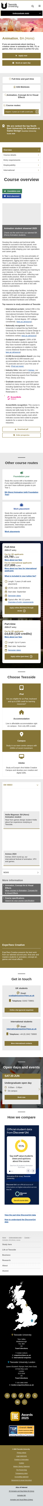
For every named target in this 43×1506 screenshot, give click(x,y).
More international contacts (21, 1043)
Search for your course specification (19, 901)
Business (6, 1255)
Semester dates (14, 596)
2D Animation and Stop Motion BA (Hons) (21, 1491)
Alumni (5, 1271)
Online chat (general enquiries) (21, 1010)
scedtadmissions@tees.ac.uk (21, 996)
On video (7, 785)
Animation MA (21, 1495)
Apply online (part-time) (20, 656)
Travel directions (21, 1348)
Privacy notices (21, 1452)
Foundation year (12, 191)
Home (4, 1237)
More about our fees (13, 560)
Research (6, 1260)
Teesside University (9, 5)
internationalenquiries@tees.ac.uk (21, 1029)
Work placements (12, 532)
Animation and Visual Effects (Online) (21, 1499)
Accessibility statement (21, 1477)
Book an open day (23, 63)
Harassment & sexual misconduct (21, 1480)
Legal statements (21, 1456)
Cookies (21, 1463)
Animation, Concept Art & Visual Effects (21, 96)
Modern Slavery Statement (21, 1466)
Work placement (11, 196)
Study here (7, 1244)
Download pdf (21, 429)
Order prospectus (21, 435)
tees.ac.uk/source (24, 322)
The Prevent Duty (21, 1470)
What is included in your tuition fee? (20, 576)
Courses (27, 1237)
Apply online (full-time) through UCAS (21, 609)
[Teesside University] (27, 1305)
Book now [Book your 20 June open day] (21, 1097)
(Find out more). (17, 366)
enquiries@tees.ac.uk (22, 1355)
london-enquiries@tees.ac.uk (22, 1385)
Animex (31, 370)
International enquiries (22, 1358)
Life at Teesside (9, 1250)
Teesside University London (21, 1362)
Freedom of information (21, 1459)
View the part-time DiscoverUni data (20, 1215)
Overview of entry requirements (20, 602)
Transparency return (21, 1473)
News (6, 872)
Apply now (23, 56)
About (5, 1266)
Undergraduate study (21, 13)
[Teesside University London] (32, 1320)
